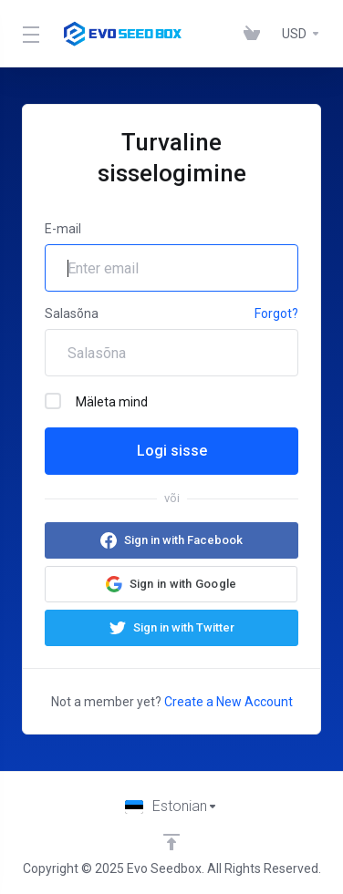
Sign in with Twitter (183, 627)
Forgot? (276, 313)
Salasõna (72, 313)
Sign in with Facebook (183, 540)
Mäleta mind (96, 401)
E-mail (63, 228)
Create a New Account (228, 701)
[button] (171, 584)
